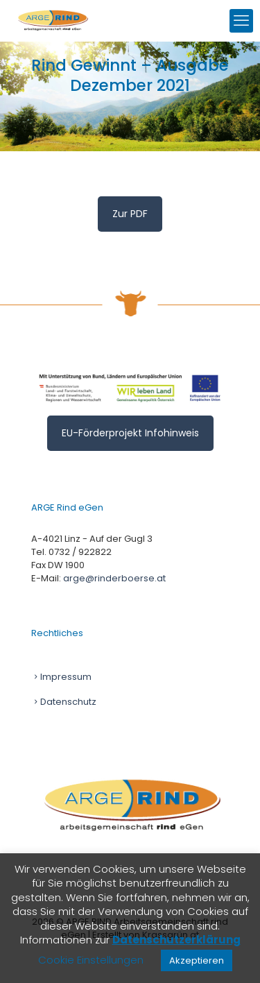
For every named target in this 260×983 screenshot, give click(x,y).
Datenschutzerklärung (176, 939)
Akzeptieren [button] (196, 960)
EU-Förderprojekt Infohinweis (130, 433)
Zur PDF (130, 214)
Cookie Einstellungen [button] (91, 959)
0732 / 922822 (80, 551)
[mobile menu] (241, 21)
